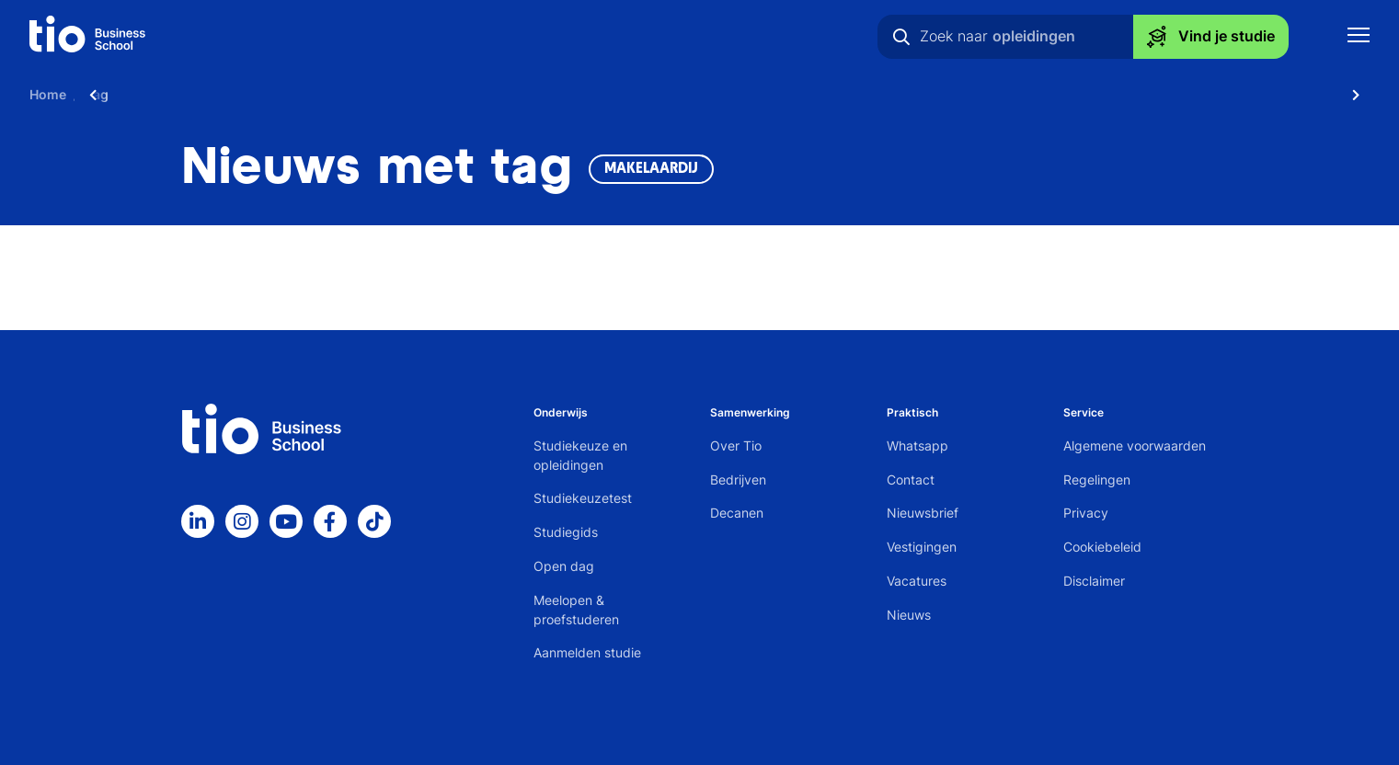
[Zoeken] (901, 37)
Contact (911, 479)
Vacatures (916, 580)
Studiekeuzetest (582, 498)
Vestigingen (922, 546)
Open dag (563, 566)
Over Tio (736, 445)
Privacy (1085, 512)
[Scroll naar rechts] (1355, 94)
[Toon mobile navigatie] (1358, 37)
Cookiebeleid (1102, 546)
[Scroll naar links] (93, 94)
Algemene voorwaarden (1134, 445)
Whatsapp (917, 445)
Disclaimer (1094, 580)
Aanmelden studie (587, 652)
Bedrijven (738, 479)
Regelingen (1096, 479)
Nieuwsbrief (922, 512)
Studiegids (565, 532)
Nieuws (909, 614)
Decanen (736, 512)
